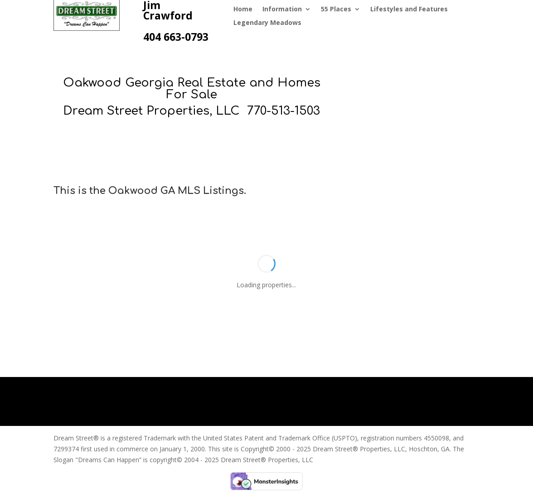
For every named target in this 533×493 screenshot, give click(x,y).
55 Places (336, 9)
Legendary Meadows (267, 23)
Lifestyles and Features (409, 9)
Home (242, 9)
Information (282, 9)
